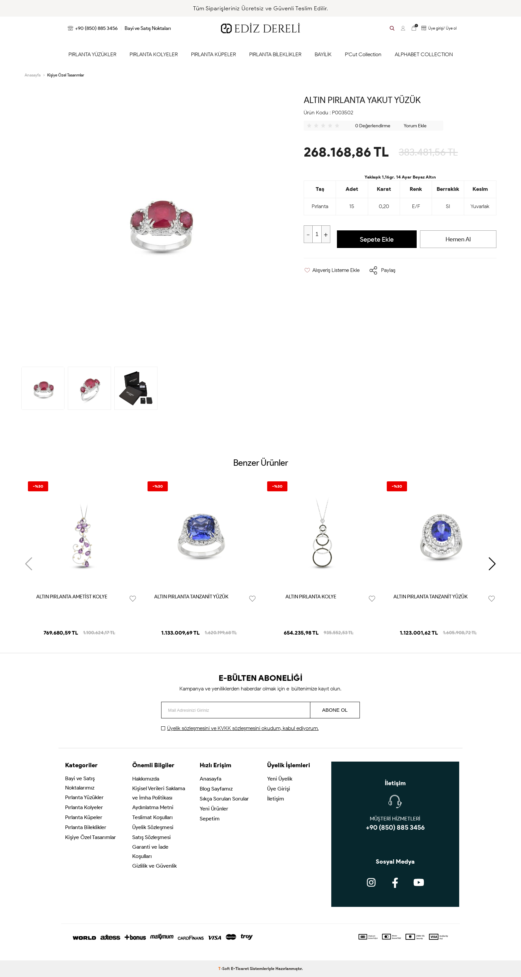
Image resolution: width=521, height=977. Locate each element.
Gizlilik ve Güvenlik (154, 866)
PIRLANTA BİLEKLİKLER (275, 54)
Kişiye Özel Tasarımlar (90, 837)
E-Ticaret (240, 968)
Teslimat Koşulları (152, 817)
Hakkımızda (145, 779)
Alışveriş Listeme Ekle (332, 270)
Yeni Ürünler (214, 808)
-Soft (224, 968)
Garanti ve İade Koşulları (150, 851)
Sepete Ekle (377, 239)
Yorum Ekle (415, 126)
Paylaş (388, 270)
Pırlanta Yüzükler (84, 797)
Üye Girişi (278, 789)
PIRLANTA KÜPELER (213, 54)
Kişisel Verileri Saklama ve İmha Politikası (158, 793)
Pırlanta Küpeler (83, 817)
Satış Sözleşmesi (151, 837)
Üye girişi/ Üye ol (438, 28)
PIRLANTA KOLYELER (154, 54)
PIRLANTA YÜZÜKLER (92, 54)
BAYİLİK (323, 54)
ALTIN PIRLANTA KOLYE (310, 597)
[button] (492, 563)
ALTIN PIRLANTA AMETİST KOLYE (71, 597)
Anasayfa (210, 779)
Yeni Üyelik (279, 779)
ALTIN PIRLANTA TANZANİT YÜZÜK (191, 597)
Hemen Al (458, 239)
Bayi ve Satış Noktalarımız (80, 783)
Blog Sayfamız (216, 789)
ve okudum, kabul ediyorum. (243, 728)
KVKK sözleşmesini (239, 728)
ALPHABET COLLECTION (424, 54)
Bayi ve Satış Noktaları (148, 28)
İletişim (275, 798)
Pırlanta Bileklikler (85, 827)
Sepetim (210, 818)
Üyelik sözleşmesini (189, 728)
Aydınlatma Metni (152, 807)
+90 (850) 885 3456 (93, 28)
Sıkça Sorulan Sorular (224, 798)
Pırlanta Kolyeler (84, 807)
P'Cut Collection (363, 54)
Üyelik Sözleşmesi (152, 827)
